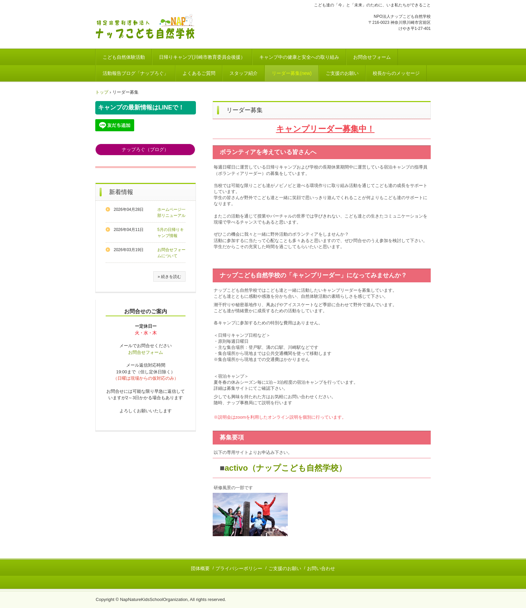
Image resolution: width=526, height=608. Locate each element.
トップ (101, 92)
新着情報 (121, 192)
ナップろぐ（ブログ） (145, 149)
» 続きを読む (169, 276)
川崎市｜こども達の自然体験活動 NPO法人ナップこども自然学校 (147, 27)
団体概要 (200, 568)
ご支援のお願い (342, 73)
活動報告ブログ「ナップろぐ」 (135, 73)
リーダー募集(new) (292, 73)
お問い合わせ (321, 568)
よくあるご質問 (198, 73)
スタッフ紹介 (243, 73)
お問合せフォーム (372, 57)
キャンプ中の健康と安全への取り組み (299, 57)
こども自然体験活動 (124, 57)
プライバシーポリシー (238, 568)
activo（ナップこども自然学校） (286, 467)
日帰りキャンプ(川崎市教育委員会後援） (202, 57)
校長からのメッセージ (396, 73)
